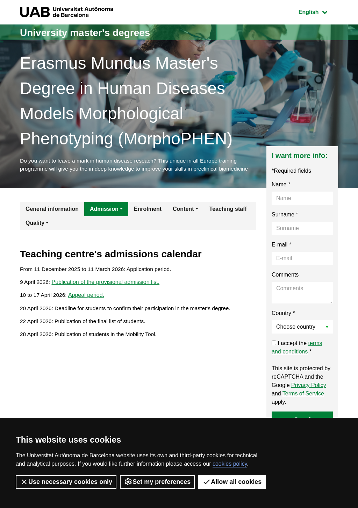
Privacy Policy (308, 386)
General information (52, 210)
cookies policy (230, 464)
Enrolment (148, 210)
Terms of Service (303, 395)
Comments (285, 276)
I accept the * (297, 348)
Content (183, 210)
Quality (35, 224)
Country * (283, 314)
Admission (104, 210)
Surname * (285, 216)
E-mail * (281, 246)
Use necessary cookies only (66, 482)
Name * (281, 185)
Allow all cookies (232, 482)
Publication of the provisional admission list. (106, 284)
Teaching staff (228, 210)
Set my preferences (157, 482)
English (318, 11)
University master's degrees (89, 32)
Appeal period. (87, 298)
